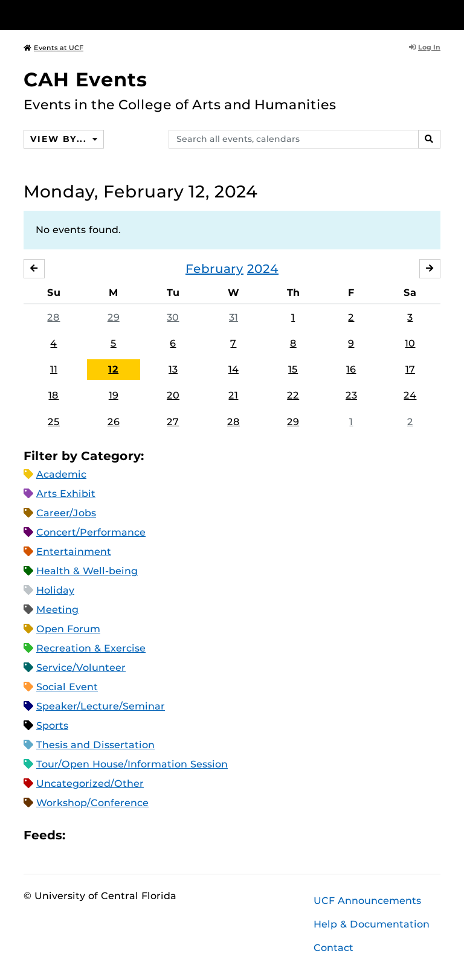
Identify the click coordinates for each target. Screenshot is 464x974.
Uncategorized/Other (90, 783)
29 (114, 317)
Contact (333, 947)
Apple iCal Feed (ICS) (81, 835)
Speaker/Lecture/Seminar (100, 706)
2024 (263, 268)
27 (173, 422)
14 (233, 369)
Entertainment (73, 551)
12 (113, 369)
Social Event (67, 687)
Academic (61, 474)
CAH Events (85, 79)
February (214, 268)
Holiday (55, 590)
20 (173, 395)
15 (293, 369)
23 (351, 395)
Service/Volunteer (81, 667)
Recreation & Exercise (91, 648)
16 (351, 369)
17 (410, 369)
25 (54, 422)
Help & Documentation (372, 924)
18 (53, 395)
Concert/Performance (91, 532)
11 (53, 369)
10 (410, 343)
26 (114, 422)
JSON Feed (163, 835)
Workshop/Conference (92, 803)
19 (113, 395)
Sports (52, 725)
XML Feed (142, 835)
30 (173, 317)
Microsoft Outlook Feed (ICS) (101, 835)
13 (173, 369)
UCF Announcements (367, 900)
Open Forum (68, 629)
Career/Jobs (66, 513)
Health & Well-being (87, 571)
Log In (424, 47)
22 (293, 395)
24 (410, 395)
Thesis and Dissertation (95, 745)
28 (53, 317)
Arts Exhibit (65, 493)
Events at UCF (53, 47)
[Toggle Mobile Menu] (437, 14)
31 (233, 317)
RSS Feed (122, 835)
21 (233, 395)
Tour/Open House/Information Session (132, 764)
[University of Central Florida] (103, 14)
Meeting (57, 609)
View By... (59, 138)
